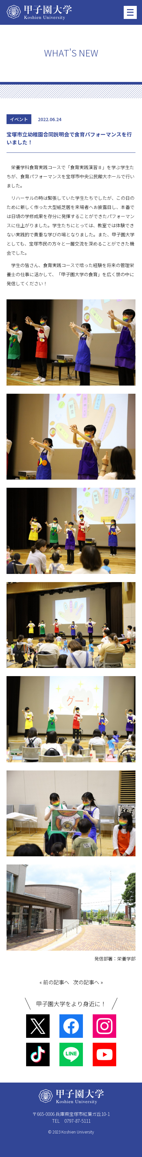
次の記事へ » (88, 982)
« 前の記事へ (54, 982)
